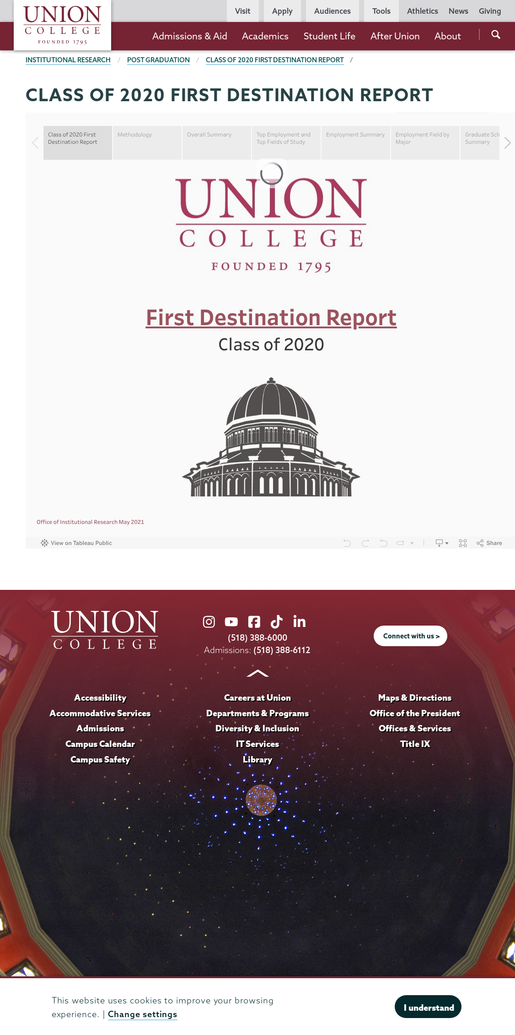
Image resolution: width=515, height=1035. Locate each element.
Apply (282, 11)
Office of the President (415, 713)
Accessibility (100, 697)
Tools (381, 11)
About (448, 36)
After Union (395, 36)
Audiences (332, 11)
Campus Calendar (100, 743)
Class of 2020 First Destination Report (275, 60)
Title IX (415, 743)
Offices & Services (415, 728)
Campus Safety (100, 759)
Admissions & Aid (189, 36)
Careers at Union (257, 697)
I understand (429, 1007)
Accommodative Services (99, 713)
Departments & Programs (257, 713)
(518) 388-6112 (282, 650)
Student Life (329, 36)
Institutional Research (68, 60)
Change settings (142, 1014)
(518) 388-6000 (257, 638)
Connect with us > (411, 636)
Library (257, 759)
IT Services (257, 743)
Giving (490, 11)
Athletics (422, 11)
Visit (243, 11)
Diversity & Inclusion (257, 728)
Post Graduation (158, 60)
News (458, 11)
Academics (265, 36)
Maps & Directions (414, 697)
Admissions (100, 728)
